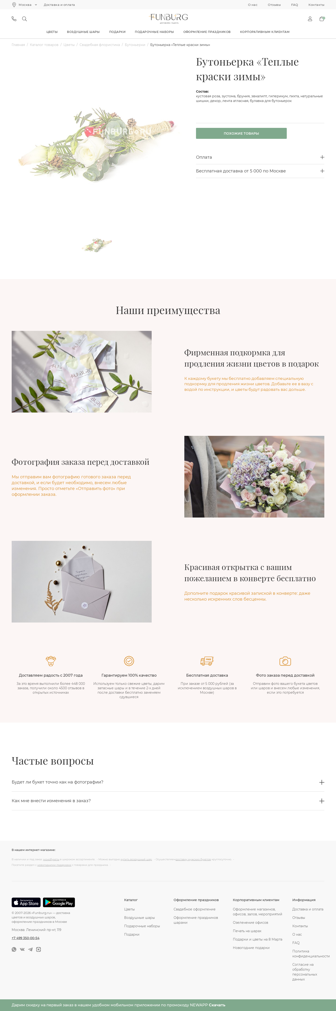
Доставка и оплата (59, 5)
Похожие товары (236, 134)
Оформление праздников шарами (196, 920)
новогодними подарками (54, 865)
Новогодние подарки (251, 948)
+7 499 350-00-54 (26, 938)
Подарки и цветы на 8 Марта (257, 939)
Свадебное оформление (195, 909)
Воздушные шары (83, 32)
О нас (252, 5)
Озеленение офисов (250, 922)
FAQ (294, 5)
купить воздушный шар (136, 859)
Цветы (52, 32)
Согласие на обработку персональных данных (304, 971)
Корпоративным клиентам (265, 32)
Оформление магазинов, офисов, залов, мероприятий (257, 911)
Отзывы (274, 5)
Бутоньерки (135, 45)
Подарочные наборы (154, 32)
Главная (18, 45)
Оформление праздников (207, 32)
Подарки (117, 32)
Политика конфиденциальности (308, 953)
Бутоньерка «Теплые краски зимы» (180, 45)
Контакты (316, 5)
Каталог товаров (44, 45)
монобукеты (51, 859)
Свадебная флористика (100, 45)
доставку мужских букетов (193, 859)
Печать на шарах (247, 931)
